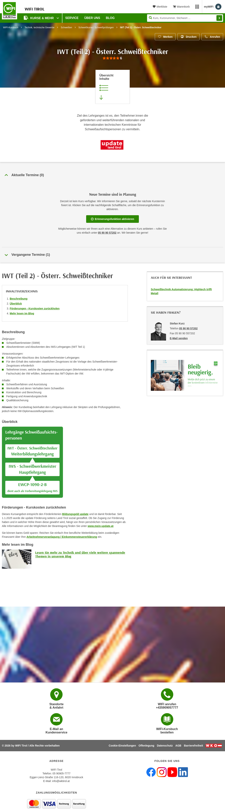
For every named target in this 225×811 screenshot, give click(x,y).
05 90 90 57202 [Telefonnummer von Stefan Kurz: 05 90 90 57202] (188, 328)
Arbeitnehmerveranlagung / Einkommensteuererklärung (61, 536)
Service (72, 18)
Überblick (16, 303)
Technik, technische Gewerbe (39, 27)
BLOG (110, 18)
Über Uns (92, 18)
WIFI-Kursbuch (10, 27)
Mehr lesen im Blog (22, 313)
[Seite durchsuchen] (185, 18)
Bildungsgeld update (75, 514)
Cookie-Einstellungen (122, 745)
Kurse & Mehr (39, 17)
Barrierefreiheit (193, 745)
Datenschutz (165, 745)
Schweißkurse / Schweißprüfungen (96, 27)
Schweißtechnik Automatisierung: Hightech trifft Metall (181, 291)
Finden (219, 18)
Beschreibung (18, 298)
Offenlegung (146, 745)
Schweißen (66, 27)
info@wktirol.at (61, 781)
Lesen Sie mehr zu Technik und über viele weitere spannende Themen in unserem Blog (80, 554)
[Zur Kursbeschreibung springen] (112, 87)
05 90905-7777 (61, 773)
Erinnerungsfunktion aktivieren (112, 219)
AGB (178, 745)
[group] (112, 58)
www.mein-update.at (101, 526)
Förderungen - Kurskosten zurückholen (35, 308)
